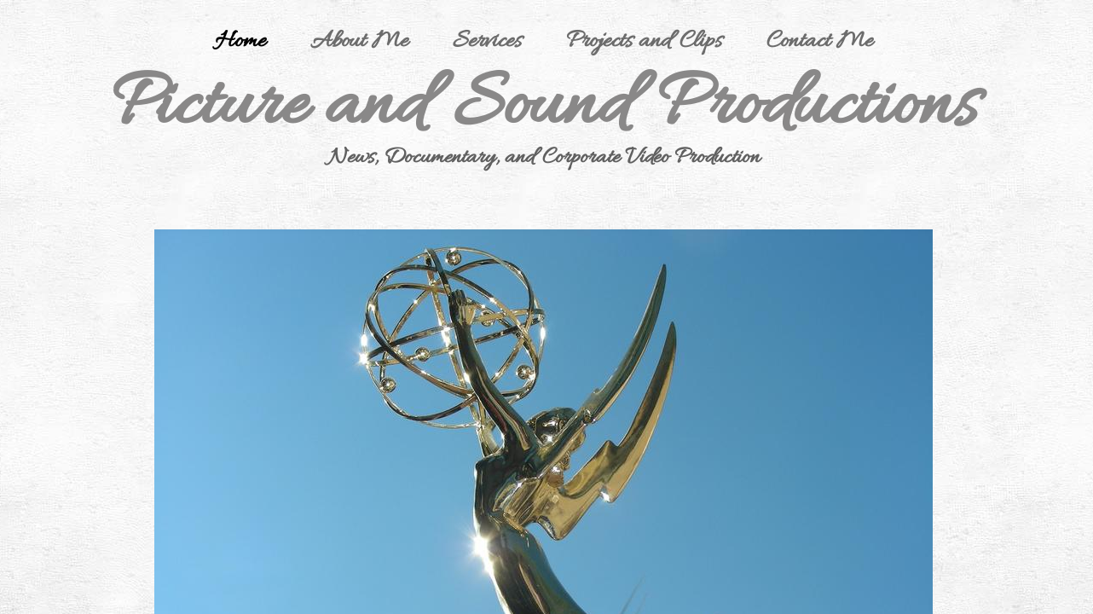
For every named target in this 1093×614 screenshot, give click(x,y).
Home (240, 42)
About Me (359, 42)
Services (487, 42)
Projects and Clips (644, 42)
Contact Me (819, 42)
